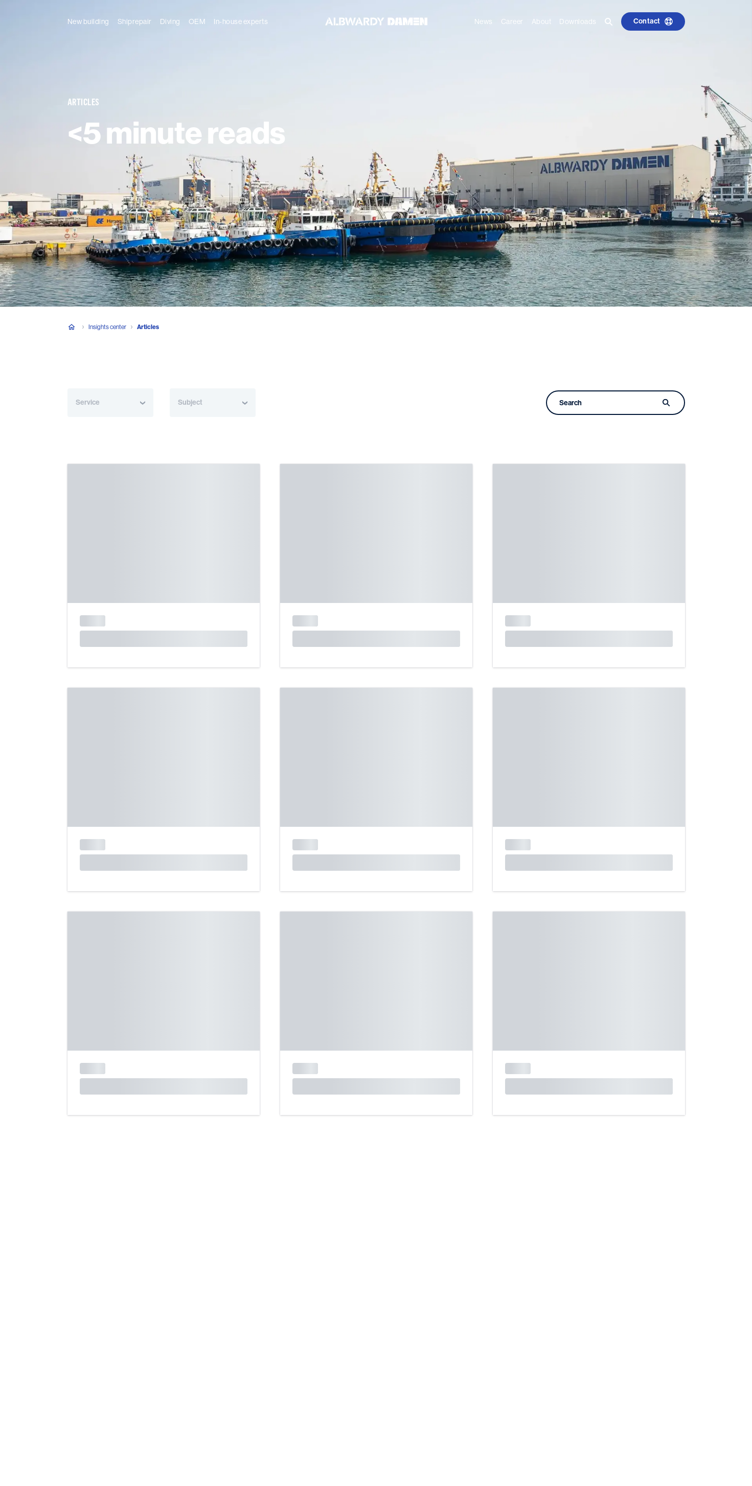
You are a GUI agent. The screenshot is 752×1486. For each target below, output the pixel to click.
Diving (170, 21)
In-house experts (241, 21)
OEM (197, 21)
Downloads (578, 21)
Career (512, 21)
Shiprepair (135, 21)
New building (88, 21)
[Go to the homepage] (376, 21)
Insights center (107, 327)
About (542, 21)
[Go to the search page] (609, 21)
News (483, 21)
